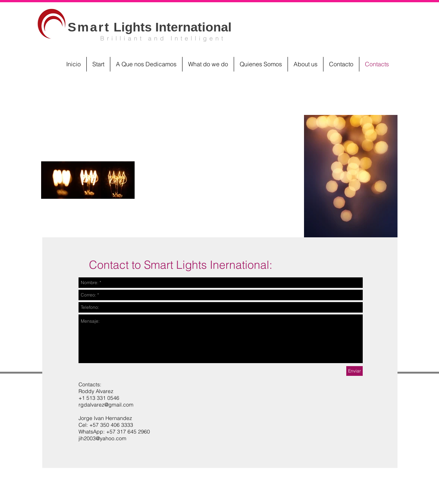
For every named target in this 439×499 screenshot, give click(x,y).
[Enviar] (354, 371)
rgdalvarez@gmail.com (106, 404)
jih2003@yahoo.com (102, 438)
